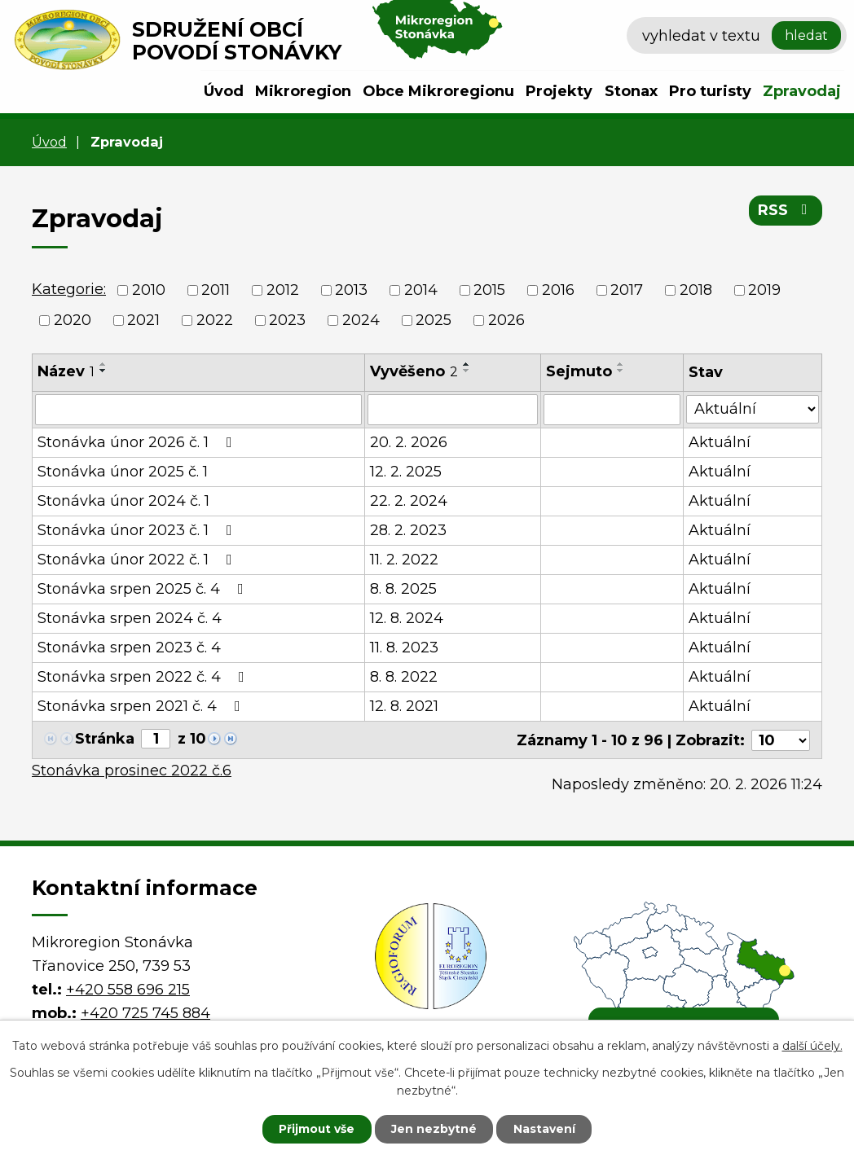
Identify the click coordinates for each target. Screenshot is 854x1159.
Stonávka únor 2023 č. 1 (138, 530)
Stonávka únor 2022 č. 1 (138, 560)
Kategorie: (69, 289)
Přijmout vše (316, 1129)
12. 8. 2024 (406, 618)
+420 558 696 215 (128, 988)
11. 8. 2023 (404, 647)
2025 (433, 320)
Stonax (631, 91)
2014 (421, 290)
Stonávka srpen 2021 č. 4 (142, 706)
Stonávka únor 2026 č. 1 (138, 442)
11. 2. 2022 (404, 560)
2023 (287, 320)
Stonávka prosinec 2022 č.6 (131, 770)
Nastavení (546, 1129)
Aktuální (720, 442)
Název (66, 371)
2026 (506, 320)
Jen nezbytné (435, 1129)
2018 (696, 290)
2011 (215, 290)
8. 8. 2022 (404, 677)
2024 (361, 320)
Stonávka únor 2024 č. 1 (123, 501)
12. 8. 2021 (404, 706)
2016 (558, 290)
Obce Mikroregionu (438, 91)
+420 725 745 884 (145, 1012)
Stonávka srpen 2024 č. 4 (129, 618)
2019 (764, 290)
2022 (214, 320)
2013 (351, 290)
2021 (143, 320)
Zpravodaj (802, 91)
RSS (786, 210)
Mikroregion (303, 91)
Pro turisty (710, 91)
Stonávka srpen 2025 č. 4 (143, 589)
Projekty (559, 91)
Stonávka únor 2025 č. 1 (122, 472)
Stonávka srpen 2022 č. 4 (144, 677)
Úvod (224, 91)
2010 (148, 290)
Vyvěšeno (414, 371)
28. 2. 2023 (408, 530)
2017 (626, 290)
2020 (72, 320)
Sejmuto (579, 371)
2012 (282, 290)
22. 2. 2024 (408, 501)
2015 (489, 290)
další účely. (812, 1045)
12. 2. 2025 (406, 472)
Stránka (104, 739)
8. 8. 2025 (403, 589)
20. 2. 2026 (408, 442)
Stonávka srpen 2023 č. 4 (129, 647)
